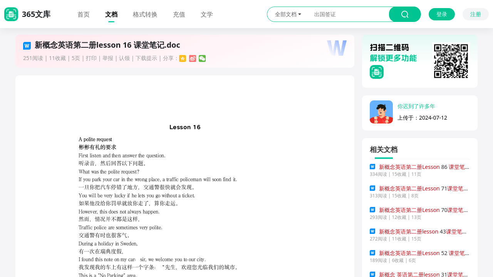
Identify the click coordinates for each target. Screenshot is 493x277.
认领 (124, 58)
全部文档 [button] (288, 14)
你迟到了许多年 (416, 106)
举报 (107, 58)
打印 (91, 58)
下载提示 (146, 58)
